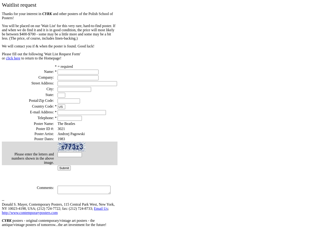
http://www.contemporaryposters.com (30, 214)
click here (13, 58)
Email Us (101, 210)
